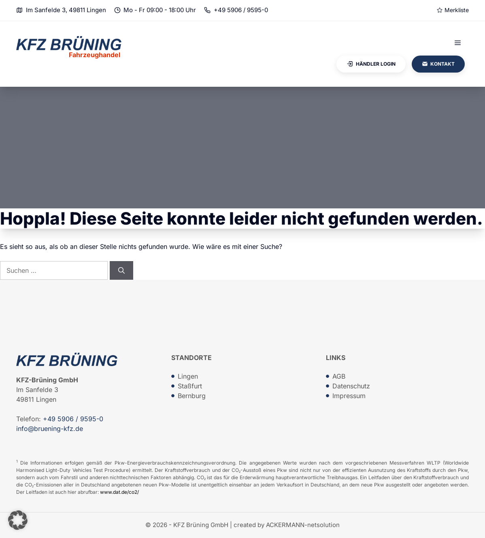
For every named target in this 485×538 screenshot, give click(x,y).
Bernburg (192, 396)
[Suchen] (121, 270)
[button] (18, 520)
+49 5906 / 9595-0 (241, 10)
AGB (338, 376)
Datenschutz (351, 386)
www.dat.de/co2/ (119, 492)
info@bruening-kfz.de (49, 428)
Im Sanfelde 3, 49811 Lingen (66, 10)
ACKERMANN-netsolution (303, 525)
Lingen (188, 376)
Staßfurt (190, 386)
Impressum (349, 396)
